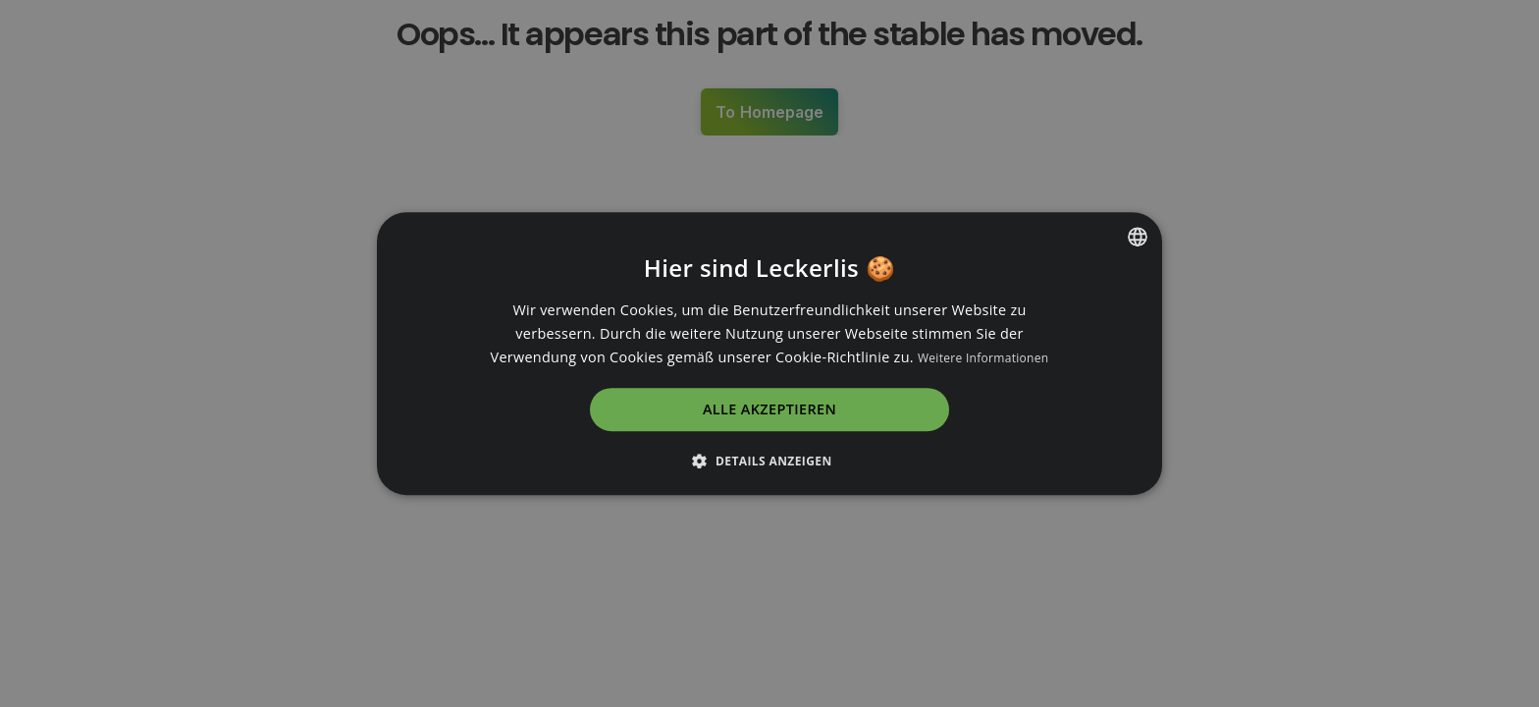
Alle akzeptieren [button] (769, 410)
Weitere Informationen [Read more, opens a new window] (983, 358)
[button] (769, 460)
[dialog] (769, 353)
